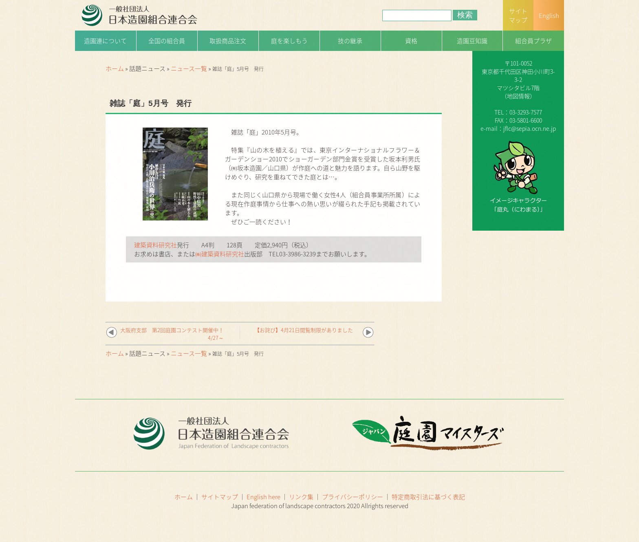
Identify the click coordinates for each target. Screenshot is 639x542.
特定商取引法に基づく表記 (428, 496)
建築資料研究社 (155, 244)
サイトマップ (219, 496)
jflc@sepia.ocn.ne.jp (529, 128)
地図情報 (518, 96)
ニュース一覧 (189, 68)
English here (263, 496)
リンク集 (301, 496)
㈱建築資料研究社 (219, 253)
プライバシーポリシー (352, 496)
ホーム (115, 68)
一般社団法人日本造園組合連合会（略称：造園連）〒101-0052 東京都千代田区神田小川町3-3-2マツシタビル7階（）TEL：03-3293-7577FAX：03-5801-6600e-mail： (518, 79)
